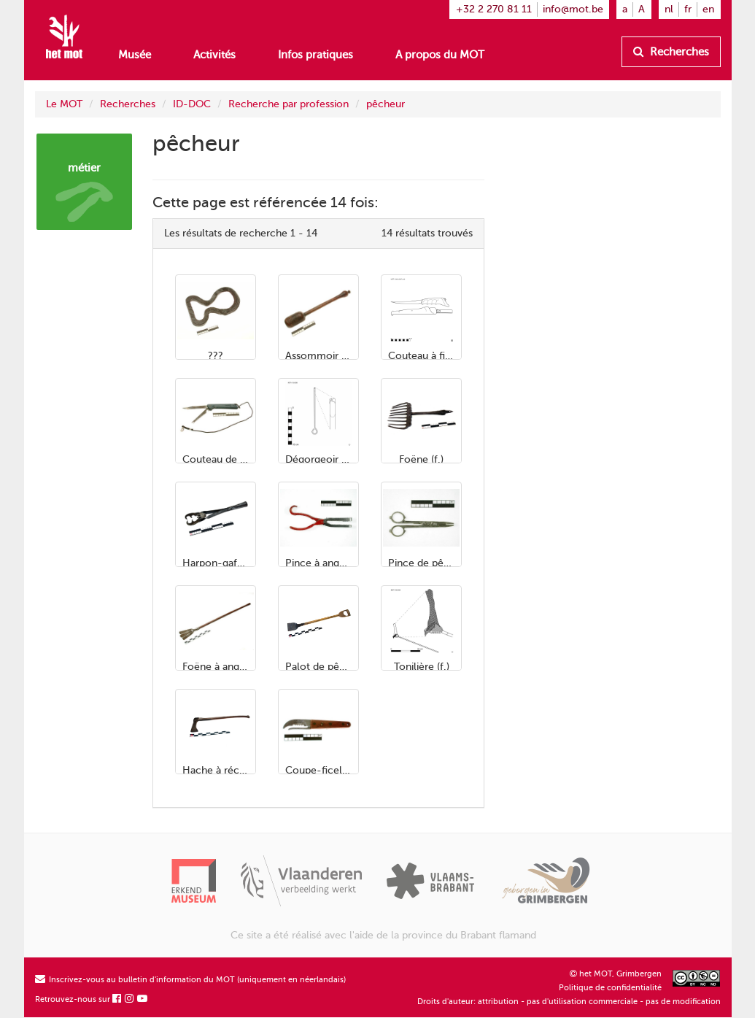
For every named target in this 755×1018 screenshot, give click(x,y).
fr (688, 9)
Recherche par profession (288, 104)
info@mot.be (573, 9)
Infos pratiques (315, 54)
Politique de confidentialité (610, 987)
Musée (134, 54)
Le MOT (64, 104)
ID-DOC (192, 104)
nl (669, 9)
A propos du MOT (439, 54)
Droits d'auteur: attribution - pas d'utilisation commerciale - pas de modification (569, 1001)
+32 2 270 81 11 (494, 9)
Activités (214, 54)
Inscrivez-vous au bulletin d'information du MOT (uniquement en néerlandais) (190, 979)
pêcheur (385, 104)
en (708, 9)
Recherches (671, 51)
